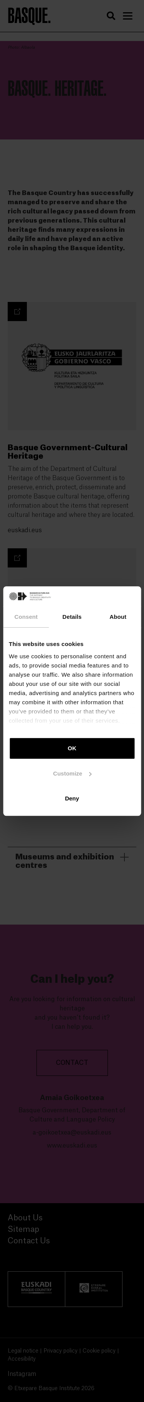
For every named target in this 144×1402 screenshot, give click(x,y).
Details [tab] (72, 616)
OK (72, 748)
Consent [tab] (26, 616)
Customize (72, 773)
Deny (72, 798)
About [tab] (117, 616)
